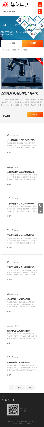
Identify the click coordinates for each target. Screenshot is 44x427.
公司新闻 (11, 43)
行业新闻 (32, 43)
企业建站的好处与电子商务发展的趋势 (22, 93)
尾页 (30, 389)
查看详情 (35, 114)
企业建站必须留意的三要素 (19, 300)
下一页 (20, 389)
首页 (7, 50)
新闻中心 (15, 50)
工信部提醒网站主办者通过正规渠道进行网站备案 (22, 172)
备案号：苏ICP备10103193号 (22, 423)
